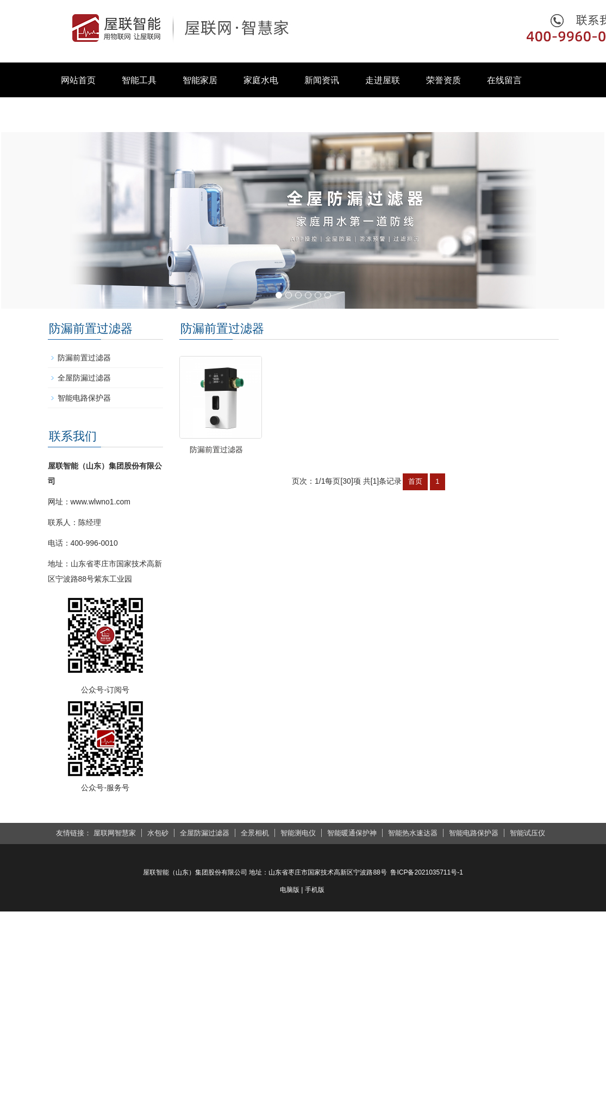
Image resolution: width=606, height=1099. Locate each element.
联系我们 (78, 115)
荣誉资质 (443, 80)
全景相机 (255, 833)
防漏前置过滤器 (234, 486)
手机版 (314, 890)
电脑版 (289, 890)
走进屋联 (382, 80)
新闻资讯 (321, 80)
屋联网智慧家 (114, 833)
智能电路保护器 (84, 398)
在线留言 (504, 80)
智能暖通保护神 (352, 833)
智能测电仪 (298, 833)
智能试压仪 (527, 833)
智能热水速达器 (413, 833)
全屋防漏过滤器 (84, 377)
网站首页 (78, 80)
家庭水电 (260, 80)
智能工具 (139, 80)
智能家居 (200, 80)
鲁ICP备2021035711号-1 (426, 872)
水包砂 (157, 833)
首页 (415, 519)
